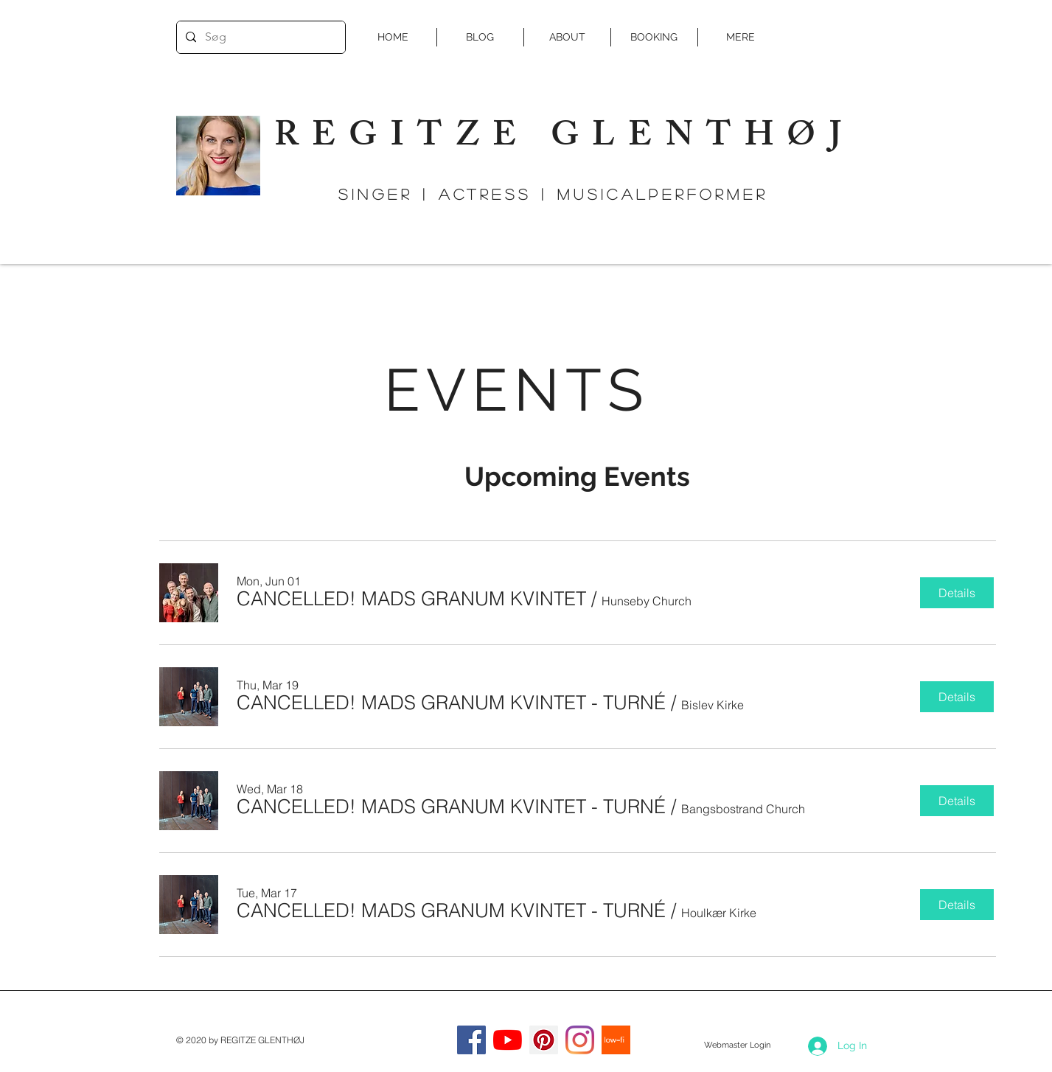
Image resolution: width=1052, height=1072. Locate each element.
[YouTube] (507, 1040)
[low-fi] (616, 1040)
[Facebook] (471, 1040)
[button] (411, 598)
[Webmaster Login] (738, 1045)
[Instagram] (579, 1040)
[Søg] (259, 37)
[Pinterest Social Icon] (543, 1040)
